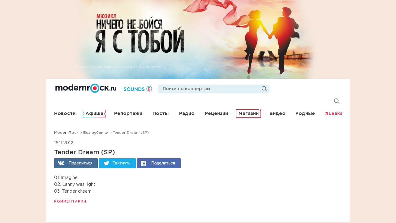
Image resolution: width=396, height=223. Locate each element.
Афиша (94, 114)
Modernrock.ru (86, 88)
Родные (305, 114)
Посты (161, 114)
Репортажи (128, 114)
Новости (64, 114)
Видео (277, 114)
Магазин (249, 114)
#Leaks (333, 114)
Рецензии (216, 114)
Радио (187, 114)
